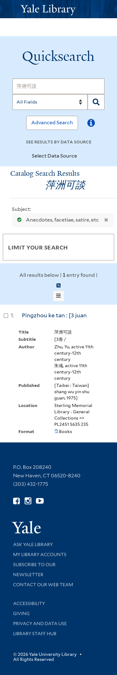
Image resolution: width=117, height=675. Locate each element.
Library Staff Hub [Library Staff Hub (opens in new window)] (34, 633)
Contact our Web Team (43, 584)
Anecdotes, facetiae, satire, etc (56, 220)
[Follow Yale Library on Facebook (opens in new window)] (16, 501)
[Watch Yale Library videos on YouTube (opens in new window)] (40, 501)
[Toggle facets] (102, 247)
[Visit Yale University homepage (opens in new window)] (26, 525)
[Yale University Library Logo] (59, 9)
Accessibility (29, 603)
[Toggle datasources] (82, 156)
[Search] (58, 86)
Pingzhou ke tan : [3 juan (54, 315)
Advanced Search (52, 123)
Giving (21, 613)
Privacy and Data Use (40, 623)
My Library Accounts (39, 554)
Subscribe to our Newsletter (34, 569)
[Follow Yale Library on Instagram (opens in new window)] (28, 501)
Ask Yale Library (33, 544)
